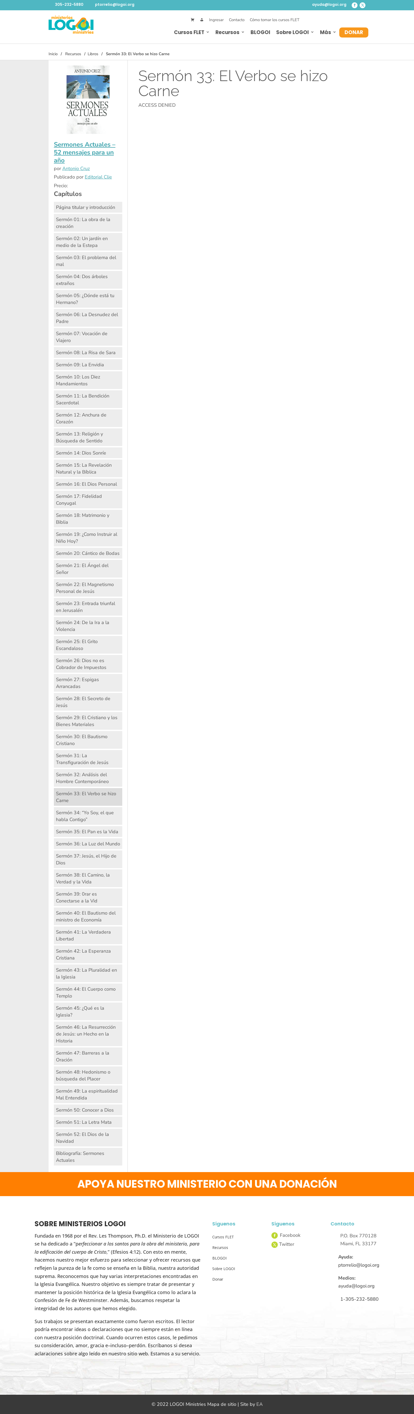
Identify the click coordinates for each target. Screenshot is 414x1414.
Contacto (236, 19)
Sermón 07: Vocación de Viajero (81, 337)
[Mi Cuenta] (201, 20)
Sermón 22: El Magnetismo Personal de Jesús (85, 587)
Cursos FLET (189, 32)
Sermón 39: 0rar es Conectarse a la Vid (76, 897)
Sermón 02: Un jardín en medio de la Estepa (82, 242)
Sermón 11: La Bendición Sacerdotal (82, 399)
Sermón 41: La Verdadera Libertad (83, 935)
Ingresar (216, 19)
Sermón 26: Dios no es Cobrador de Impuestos (81, 664)
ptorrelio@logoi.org (114, 4)
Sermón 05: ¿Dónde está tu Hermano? (85, 299)
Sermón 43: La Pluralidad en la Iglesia (86, 973)
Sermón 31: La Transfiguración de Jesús (82, 759)
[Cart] (192, 20)
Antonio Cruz (76, 168)
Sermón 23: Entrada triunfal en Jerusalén (85, 607)
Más (325, 32)
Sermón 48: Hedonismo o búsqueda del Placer (83, 1075)
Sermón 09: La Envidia (80, 365)
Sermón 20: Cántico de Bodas (88, 553)
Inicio (53, 54)
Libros (93, 54)
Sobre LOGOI (292, 32)
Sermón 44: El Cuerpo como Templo (86, 992)
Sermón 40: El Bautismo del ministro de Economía (86, 916)
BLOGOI (260, 32)
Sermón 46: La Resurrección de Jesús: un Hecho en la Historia (86, 1034)
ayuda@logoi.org (329, 4)
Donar (354, 32)
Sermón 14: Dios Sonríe (81, 453)
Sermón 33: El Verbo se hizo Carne (86, 797)
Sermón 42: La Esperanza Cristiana (83, 954)
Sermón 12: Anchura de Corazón (81, 418)
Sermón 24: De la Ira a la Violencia (82, 626)
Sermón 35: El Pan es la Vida (87, 831)
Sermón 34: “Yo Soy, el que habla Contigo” (85, 816)
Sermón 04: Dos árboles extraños (82, 280)
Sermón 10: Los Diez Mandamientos (78, 380)
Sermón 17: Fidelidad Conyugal (79, 499)
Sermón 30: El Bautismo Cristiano (81, 740)
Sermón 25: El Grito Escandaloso (77, 645)
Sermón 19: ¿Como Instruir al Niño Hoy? (86, 537)
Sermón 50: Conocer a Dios (85, 1110)
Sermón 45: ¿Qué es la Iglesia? (80, 1011)
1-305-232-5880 (359, 1299)
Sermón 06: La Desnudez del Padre (87, 318)
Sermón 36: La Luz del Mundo (88, 844)
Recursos (227, 32)
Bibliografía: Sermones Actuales (80, 1156)
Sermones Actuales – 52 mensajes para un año (84, 152)
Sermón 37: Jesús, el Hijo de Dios (86, 859)
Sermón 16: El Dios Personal (86, 484)
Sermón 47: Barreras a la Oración (82, 1056)
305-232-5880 (69, 4)
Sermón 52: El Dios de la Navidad (82, 1137)
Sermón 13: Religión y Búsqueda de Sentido (79, 437)
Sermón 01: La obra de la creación (83, 223)
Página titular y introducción (85, 207)
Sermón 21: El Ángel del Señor (82, 568)
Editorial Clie (98, 177)
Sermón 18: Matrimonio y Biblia (82, 518)
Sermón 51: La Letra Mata (84, 1122)
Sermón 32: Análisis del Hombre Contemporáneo (82, 778)
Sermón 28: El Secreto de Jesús (83, 702)
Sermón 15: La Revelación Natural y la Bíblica (84, 468)
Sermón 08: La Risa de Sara (86, 352)
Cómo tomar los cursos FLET (274, 19)
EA (259, 1404)
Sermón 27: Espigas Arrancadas (77, 683)
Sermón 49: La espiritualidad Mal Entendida (87, 1094)
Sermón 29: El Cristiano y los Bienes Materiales (86, 721)
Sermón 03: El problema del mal (86, 261)
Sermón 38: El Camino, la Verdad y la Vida (83, 878)
